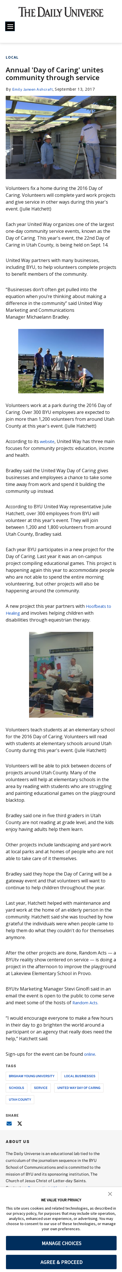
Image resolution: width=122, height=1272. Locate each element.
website (48, 441)
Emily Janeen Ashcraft (34, 89)
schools (16, 1088)
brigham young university (31, 1076)
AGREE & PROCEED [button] (61, 1262)
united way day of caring (78, 1088)
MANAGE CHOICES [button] (61, 1243)
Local (12, 57)
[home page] (61, 14)
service (41, 1088)
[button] (110, 1193)
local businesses (79, 1076)
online (90, 1054)
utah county (20, 1099)
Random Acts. (86, 1002)
